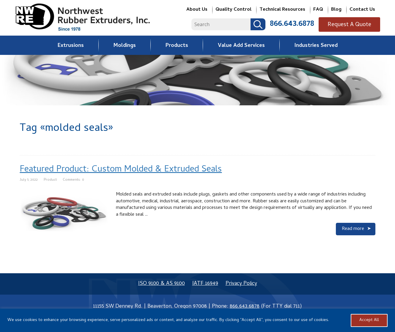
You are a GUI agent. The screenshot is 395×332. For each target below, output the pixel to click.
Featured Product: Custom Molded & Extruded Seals (121, 170)
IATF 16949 (205, 283)
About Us (196, 10)
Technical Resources (282, 10)
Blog (336, 10)
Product (50, 180)
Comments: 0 (73, 180)
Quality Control (233, 10)
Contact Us (362, 10)
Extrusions (71, 46)
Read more (353, 229)
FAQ (318, 10)
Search (262, 25)
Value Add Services (241, 46)
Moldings (125, 46)
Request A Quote (351, 25)
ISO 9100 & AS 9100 (161, 283)
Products (177, 46)
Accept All (369, 320)
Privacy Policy (241, 283)
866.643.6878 (296, 24)
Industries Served (316, 46)
